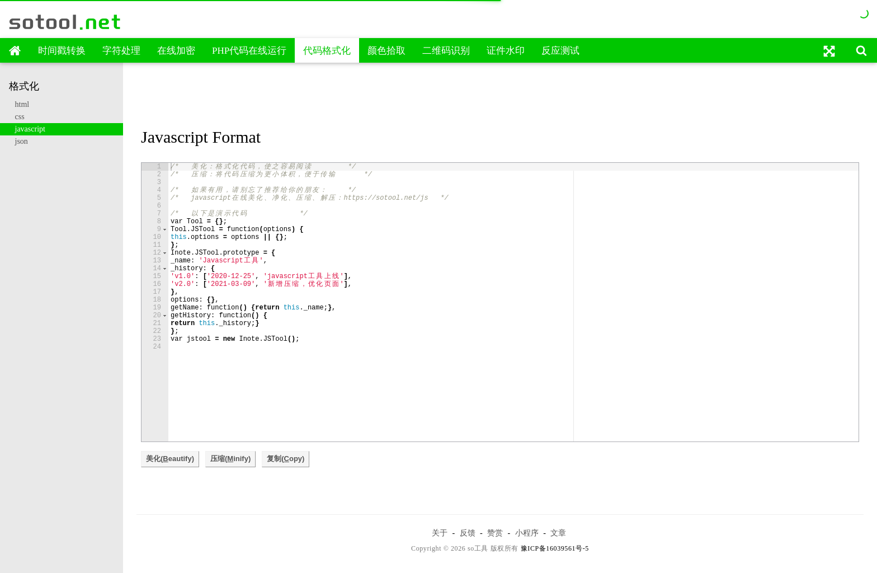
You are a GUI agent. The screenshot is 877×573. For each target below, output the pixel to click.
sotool (65, 21)
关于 (439, 532)
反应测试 (560, 50)
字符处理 (121, 50)
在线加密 (176, 50)
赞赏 (495, 532)
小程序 (527, 532)
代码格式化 (327, 50)
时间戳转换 (62, 50)
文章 (558, 532)
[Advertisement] (500, 97)
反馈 (467, 532)
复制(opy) (285, 458)
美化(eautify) (170, 458)
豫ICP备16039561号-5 (555, 548)
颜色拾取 (386, 50)
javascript (27, 129)
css (17, 116)
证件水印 (506, 50)
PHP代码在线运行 (249, 50)
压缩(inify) (230, 458)
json (18, 141)
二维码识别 (446, 50)
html (19, 104)
